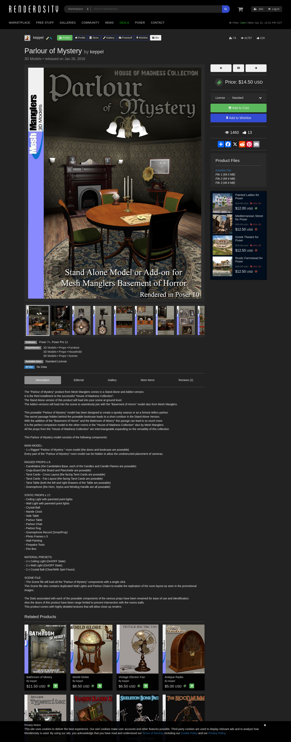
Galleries (68, 22)
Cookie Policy (189, 733)
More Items (148, 380)
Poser (140, 22)
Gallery (108, 37)
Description (43, 380)
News (109, 22)
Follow (64, 37)
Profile (80, 37)
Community (90, 22)
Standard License (56, 361)
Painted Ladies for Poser (247, 196)
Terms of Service (152, 733)
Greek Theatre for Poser (247, 238)
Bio (155, 37)
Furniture (73, 347)
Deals (124, 22)
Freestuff (125, 37)
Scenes (73, 355)
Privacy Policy (216, 733)
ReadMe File (223, 170)
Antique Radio (174, 677)
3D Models (50, 347)
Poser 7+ (44, 342)
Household (75, 351)
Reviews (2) (186, 380)
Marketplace (19, 22)
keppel (97, 51)
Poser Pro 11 (60, 342)
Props (62, 347)
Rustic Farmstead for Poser (249, 259)
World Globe (81, 677)
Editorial (79, 380)
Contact (157, 22)
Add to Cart (238, 108)
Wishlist (141, 37)
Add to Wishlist (238, 118)
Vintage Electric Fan (132, 677)
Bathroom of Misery (39, 677)
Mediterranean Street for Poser (249, 217)
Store (94, 37)
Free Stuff (45, 22)
